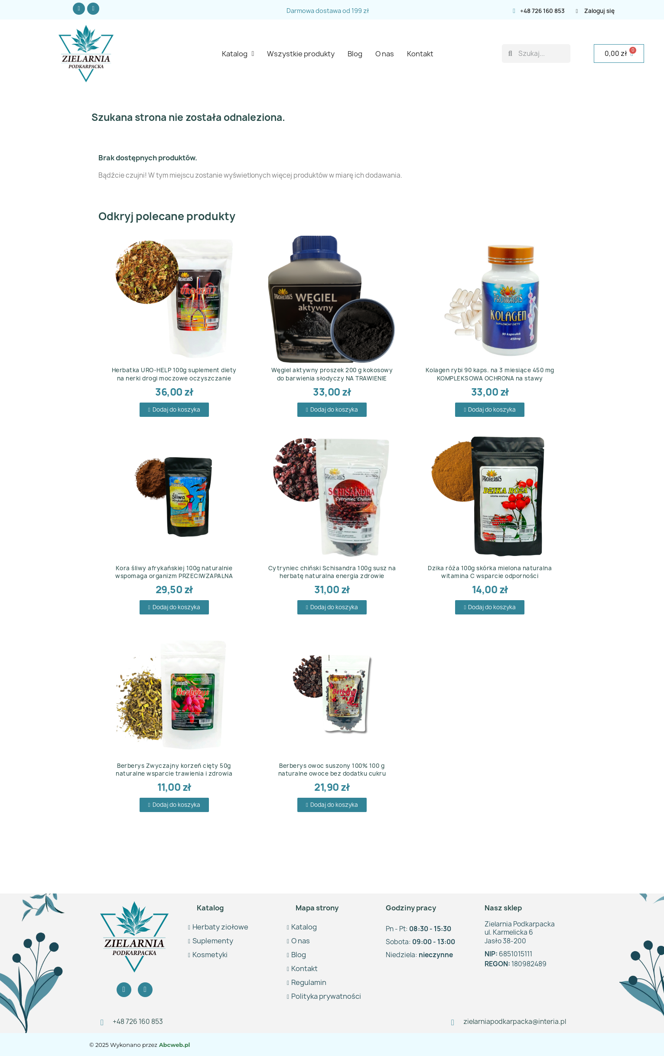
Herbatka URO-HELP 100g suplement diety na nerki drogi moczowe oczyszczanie (174, 374)
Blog (355, 53)
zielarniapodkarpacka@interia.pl (514, 1021)
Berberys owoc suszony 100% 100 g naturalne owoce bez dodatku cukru (332, 769)
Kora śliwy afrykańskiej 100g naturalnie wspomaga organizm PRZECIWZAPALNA (174, 572)
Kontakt (420, 53)
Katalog (238, 54)
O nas (384, 53)
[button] (174, 410)
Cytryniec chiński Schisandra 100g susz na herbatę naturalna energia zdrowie (332, 572)
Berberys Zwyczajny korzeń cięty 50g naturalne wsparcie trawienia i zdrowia (174, 769)
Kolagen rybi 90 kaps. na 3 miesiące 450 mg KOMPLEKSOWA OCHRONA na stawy (490, 374)
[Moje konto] (603, 10)
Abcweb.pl (173, 1044)
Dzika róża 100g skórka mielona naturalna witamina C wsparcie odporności (490, 572)
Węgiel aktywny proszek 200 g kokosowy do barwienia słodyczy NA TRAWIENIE (332, 374)
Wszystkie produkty (301, 53)
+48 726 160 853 (542, 11)
